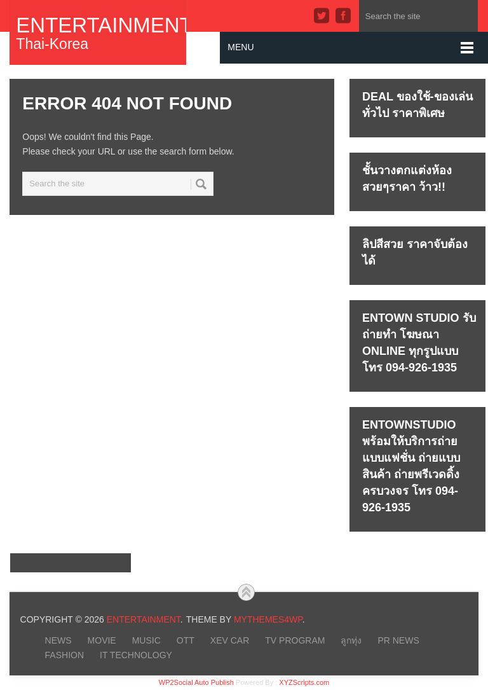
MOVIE (102, 640)
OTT (185, 640)
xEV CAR (229, 640)
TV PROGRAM (295, 640)
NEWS (58, 640)
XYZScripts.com (304, 682)
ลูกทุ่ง (351, 640)
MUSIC (146, 640)
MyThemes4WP (268, 619)
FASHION (64, 655)
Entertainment (98, 25)
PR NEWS (398, 640)
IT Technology (136, 655)
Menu (240, 47)
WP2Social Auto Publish (196, 682)
